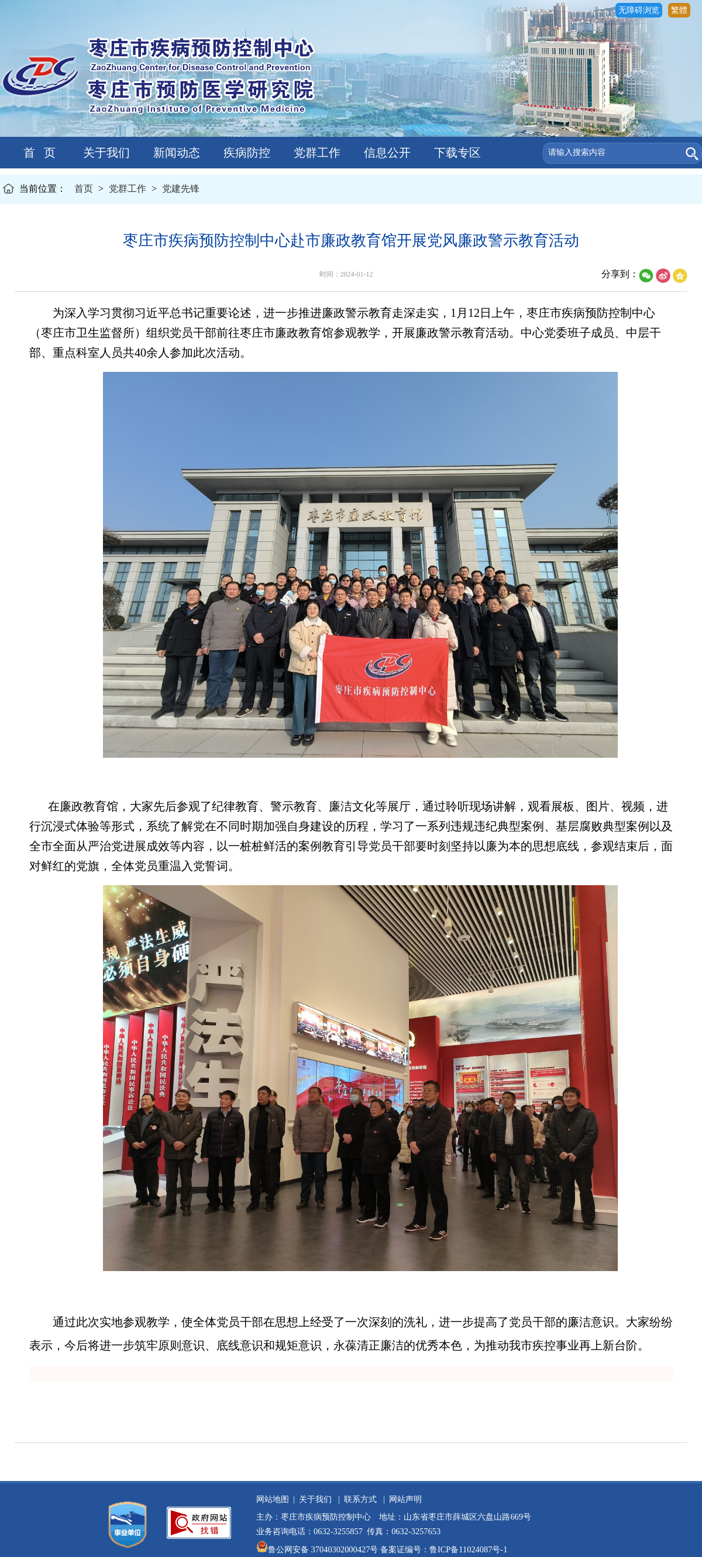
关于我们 (105, 152)
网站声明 (403, 1499)
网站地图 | (275, 1499)
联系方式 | (362, 1499)
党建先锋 (180, 189)
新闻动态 (175, 152)
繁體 (679, 10)
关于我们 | (317, 1499)
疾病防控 (245, 152)
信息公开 (386, 152)
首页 (83, 189)
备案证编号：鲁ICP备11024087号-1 (443, 1549)
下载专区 (456, 152)
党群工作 (315, 152)
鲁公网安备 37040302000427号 (318, 1549)
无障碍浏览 (638, 10)
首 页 (35, 152)
